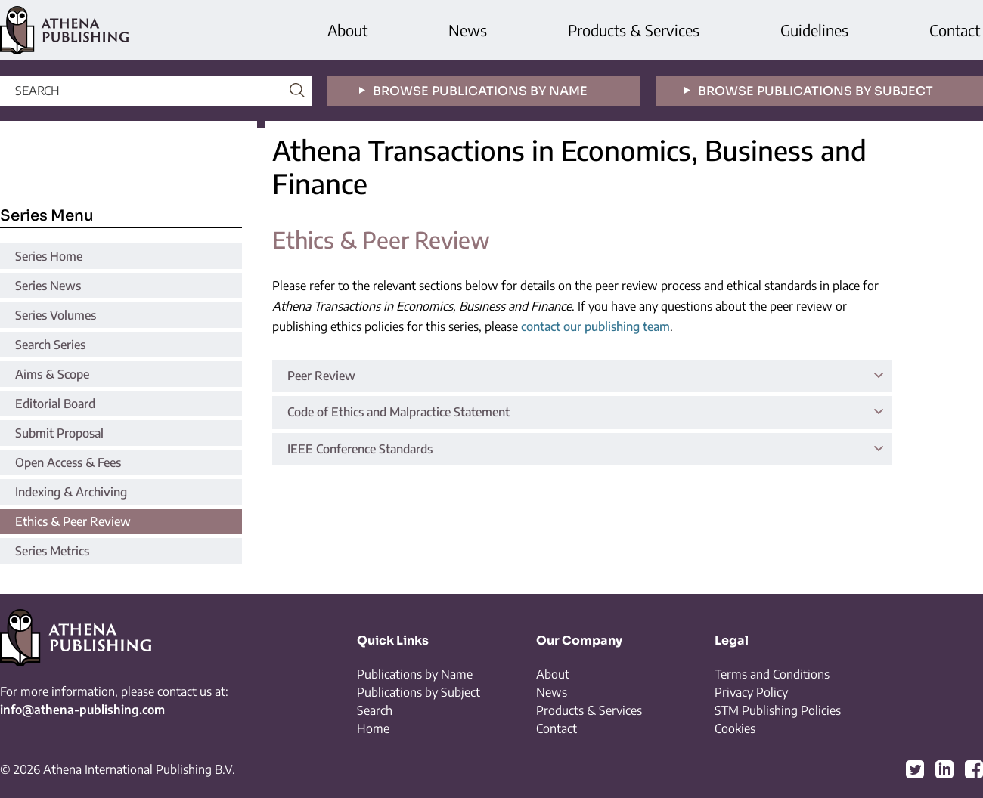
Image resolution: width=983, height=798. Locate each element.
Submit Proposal (59, 433)
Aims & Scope (52, 374)
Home (373, 728)
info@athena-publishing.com (82, 709)
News (467, 29)
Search (374, 710)
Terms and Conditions (772, 674)
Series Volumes (55, 315)
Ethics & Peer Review (73, 521)
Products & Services (633, 29)
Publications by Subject (418, 692)
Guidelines (814, 29)
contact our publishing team (595, 326)
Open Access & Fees (68, 462)
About (347, 29)
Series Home (48, 256)
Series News (48, 285)
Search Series (50, 344)
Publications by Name (415, 674)
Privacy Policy (751, 692)
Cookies (735, 728)
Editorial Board (55, 403)
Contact (954, 29)
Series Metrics (52, 550)
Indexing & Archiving (71, 492)
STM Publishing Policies (778, 710)
